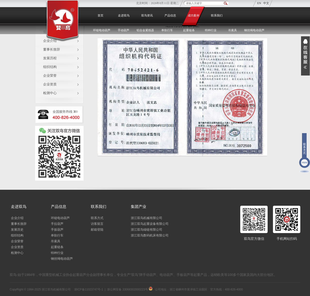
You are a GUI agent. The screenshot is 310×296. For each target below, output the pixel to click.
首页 (100, 15)
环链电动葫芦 (60, 218)
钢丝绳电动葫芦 (254, 30)
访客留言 (97, 224)
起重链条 (57, 247)
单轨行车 (57, 235)
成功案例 (193, 15)
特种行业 (57, 253)
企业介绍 (17, 218)
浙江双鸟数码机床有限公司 (150, 235)
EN (259, 3)
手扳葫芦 (57, 229)
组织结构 (50, 67)
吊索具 (232, 30)
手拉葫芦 (57, 224)
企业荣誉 (50, 75)
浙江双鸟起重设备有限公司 (150, 224)
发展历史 (17, 229)
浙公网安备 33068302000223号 (130, 289)
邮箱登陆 (97, 229)
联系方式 (97, 218)
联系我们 (217, 15)
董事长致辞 (51, 49)
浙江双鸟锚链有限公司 (146, 229)
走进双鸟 (124, 15)
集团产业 (138, 207)
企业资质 (50, 84)
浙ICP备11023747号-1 (88, 289)
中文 (266, 3)
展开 (305, 56)
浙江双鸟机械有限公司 (146, 218)
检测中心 (50, 93)
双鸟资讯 (147, 15)
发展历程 (50, 58)
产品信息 (170, 15)
